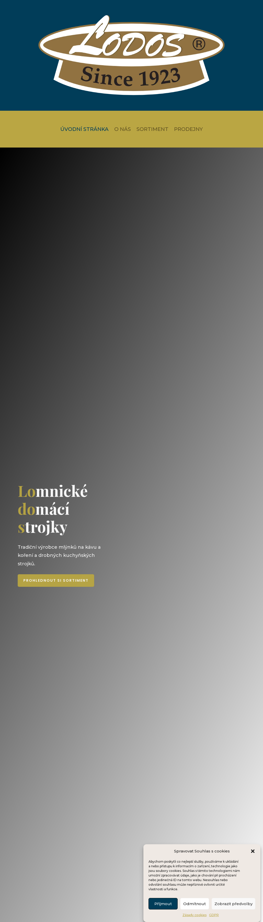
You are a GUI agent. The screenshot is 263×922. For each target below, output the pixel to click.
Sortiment (152, 129)
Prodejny (188, 129)
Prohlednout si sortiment (106, 580)
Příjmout (163, 912)
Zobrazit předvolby (233, 912)
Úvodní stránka (84, 129)
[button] (252, 860)
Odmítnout (194, 912)
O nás (122, 129)
